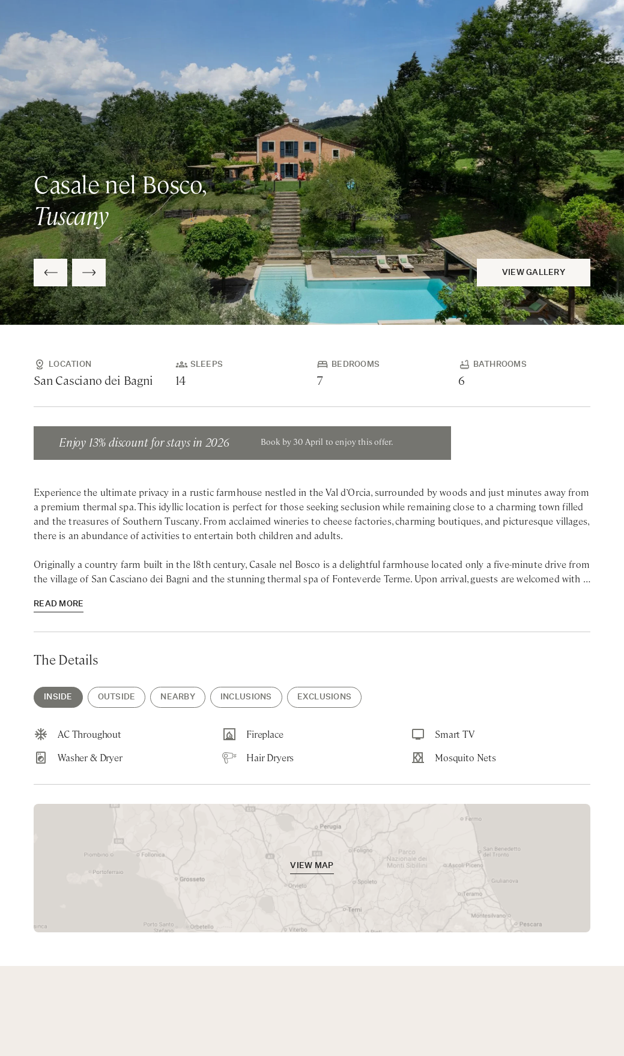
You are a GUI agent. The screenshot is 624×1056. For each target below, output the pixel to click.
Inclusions (246, 697)
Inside (58, 697)
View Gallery (533, 273)
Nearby (177, 697)
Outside (117, 697)
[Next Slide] (89, 272)
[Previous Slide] (50, 272)
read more (58, 604)
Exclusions (324, 697)
